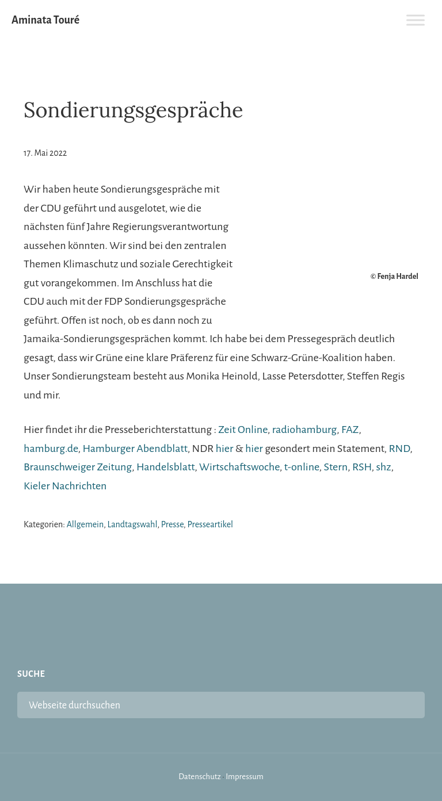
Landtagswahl (133, 524)
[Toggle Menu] (415, 19)
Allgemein (85, 524)
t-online (301, 467)
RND (399, 448)
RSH (362, 467)
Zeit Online (242, 429)
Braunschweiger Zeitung (78, 467)
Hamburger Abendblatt (135, 448)
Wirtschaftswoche (239, 467)
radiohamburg (304, 429)
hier (225, 448)
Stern (336, 467)
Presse (172, 524)
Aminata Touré (45, 20)
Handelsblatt (165, 467)
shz (383, 467)
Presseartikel (210, 524)
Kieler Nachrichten (65, 486)
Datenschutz (199, 776)
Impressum (245, 776)
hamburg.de (51, 448)
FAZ (350, 429)
